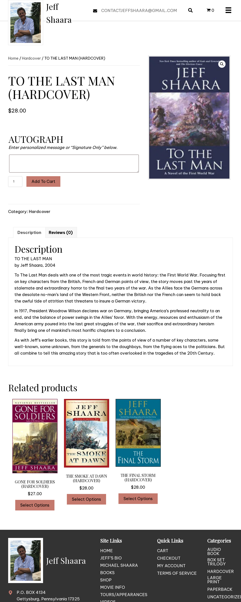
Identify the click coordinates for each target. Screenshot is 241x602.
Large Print (214, 580)
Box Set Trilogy (216, 562)
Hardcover (31, 58)
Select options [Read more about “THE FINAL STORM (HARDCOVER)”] (138, 498)
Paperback (219, 589)
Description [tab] (29, 232)
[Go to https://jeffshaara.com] (46, 22)
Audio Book (214, 551)
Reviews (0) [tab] (61, 232)
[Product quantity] (15, 181)
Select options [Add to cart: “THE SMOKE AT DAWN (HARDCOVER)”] (86, 499)
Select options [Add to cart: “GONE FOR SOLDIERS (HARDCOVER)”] (34, 505)
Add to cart (43, 181)
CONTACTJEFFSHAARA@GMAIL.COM (139, 10)
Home (13, 58)
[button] (222, 64)
